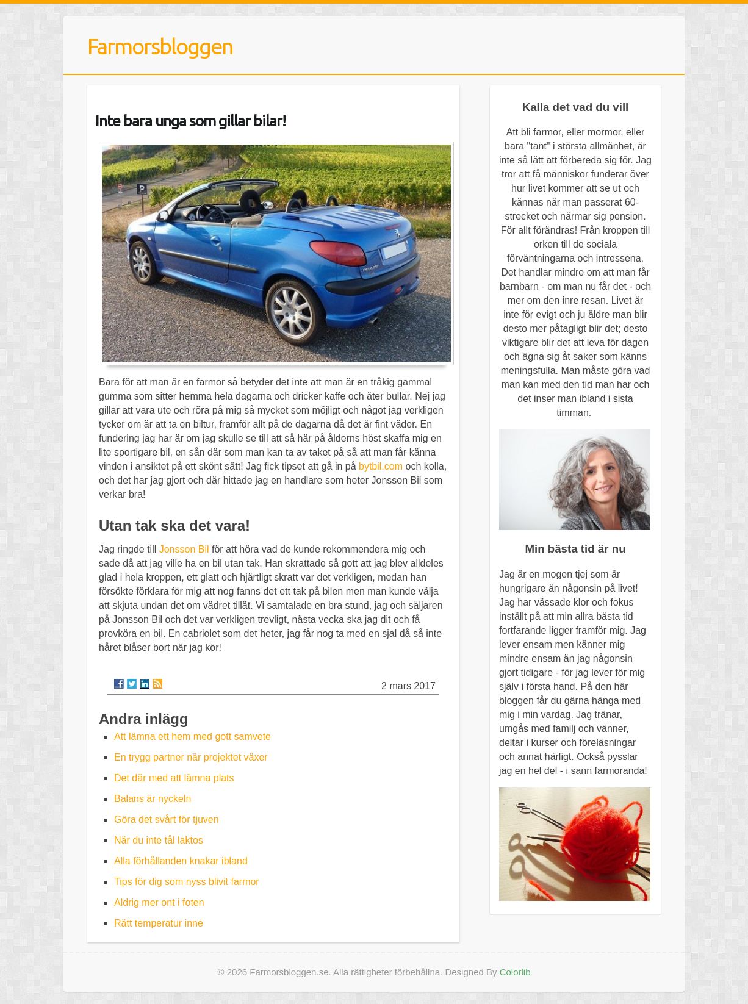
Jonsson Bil (184, 549)
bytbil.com (381, 466)
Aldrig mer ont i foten (159, 902)
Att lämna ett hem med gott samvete (192, 736)
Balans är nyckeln (152, 799)
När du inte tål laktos (158, 840)
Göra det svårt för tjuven (166, 819)
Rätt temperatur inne (158, 923)
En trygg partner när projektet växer (191, 757)
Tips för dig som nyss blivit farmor (186, 882)
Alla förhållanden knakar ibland (181, 861)
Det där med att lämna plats (174, 778)
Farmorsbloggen (160, 46)
